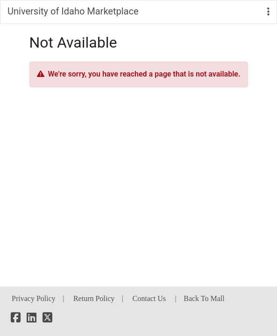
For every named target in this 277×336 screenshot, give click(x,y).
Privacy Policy (34, 298)
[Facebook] (16, 319)
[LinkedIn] (31, 319)
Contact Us (149, 298)
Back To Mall (204, 298)
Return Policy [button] (93, 298)
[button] (268, 12)
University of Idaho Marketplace (73, 11)
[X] (47, 319)
